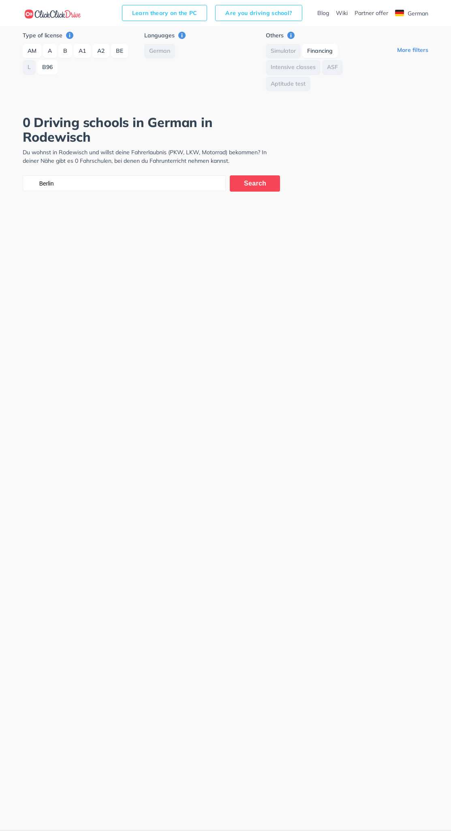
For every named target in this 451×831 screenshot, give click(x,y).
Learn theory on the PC (164, 13)
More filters (412, 50)
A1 (82, 50)
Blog (323, 13)
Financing (320, 50)
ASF (332, 67)
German (411, 13)
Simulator (283, 50)
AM (32, 50)
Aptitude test (288, 83)
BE (119, 50)
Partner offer (371, 13)
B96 (47, 67)
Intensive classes (293, 67)
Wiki (342, 13)
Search (255, 183)
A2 (101, 50)
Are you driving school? (258, 13)
